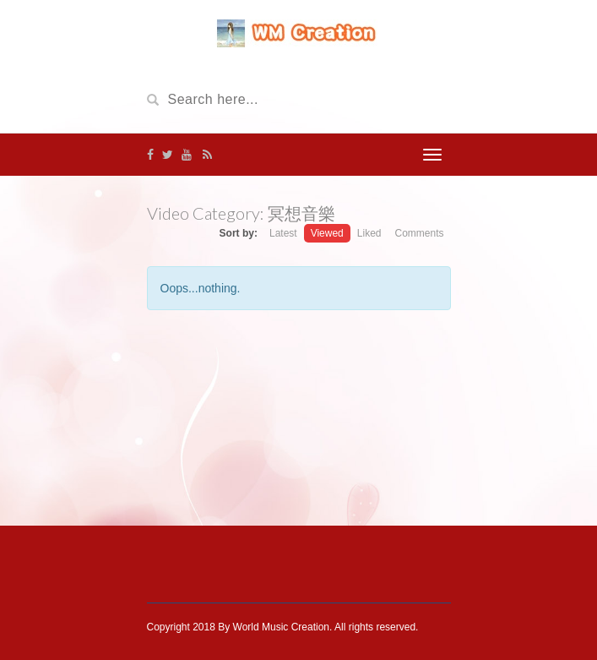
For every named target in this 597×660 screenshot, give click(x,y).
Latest (283, 233)
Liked (369, 233)
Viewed (327, 233)
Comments (418, 233)
